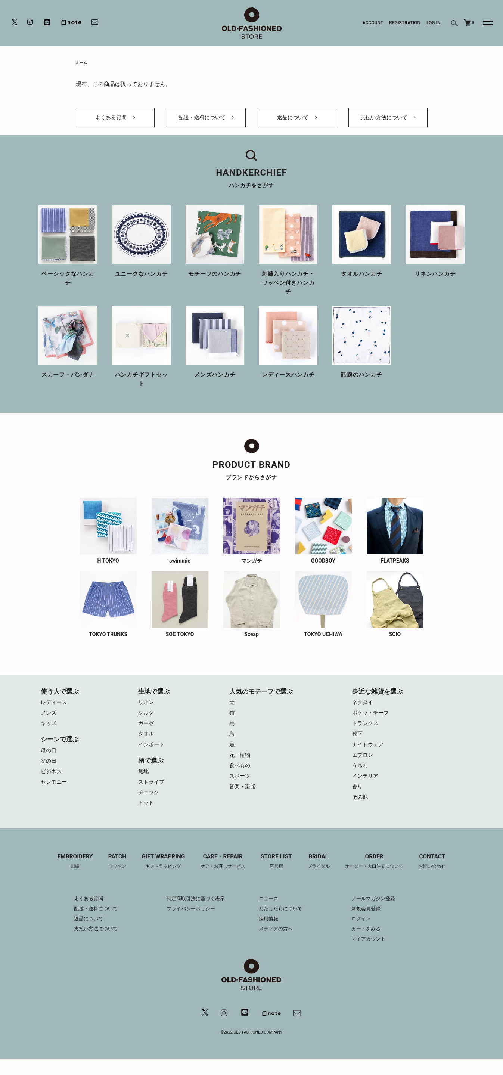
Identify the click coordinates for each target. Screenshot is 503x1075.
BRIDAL (321, 877)
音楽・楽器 (243, 800)
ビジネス (52, 784)
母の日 (49, 761)
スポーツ (240, 789)
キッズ (49, 733)
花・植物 (240, 767)
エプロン (363, 767)
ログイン (366, 934)
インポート (152, 756)
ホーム (82, 63)
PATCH (109, 877)
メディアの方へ (277, 944)
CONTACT (442, 877)
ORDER (380, 877)
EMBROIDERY (65, 877)
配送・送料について (206, 123)
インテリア (366, 789)
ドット (146, 817)
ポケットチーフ (371, 722)
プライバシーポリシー (188, 924)
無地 (143, 784)
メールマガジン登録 (379, 914)
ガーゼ (146, 733)
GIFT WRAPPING (157, 877)
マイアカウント (374, 954)
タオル (146, 744)
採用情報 (269, 934)
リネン (146, 711)
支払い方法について (387, 123)
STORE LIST (277, 877)
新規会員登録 (372, 924)
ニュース (269, 914)
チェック (149, 806)
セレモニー (55, 795)
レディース (55, 711)
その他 (360, 812)
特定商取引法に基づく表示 (193, 914)
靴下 (357, 744)
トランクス (366, 733)
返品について (297, 123)
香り (357, 800)
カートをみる (372, 944)
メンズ (49, 722)
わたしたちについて (282, 924)
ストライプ (152, 795)
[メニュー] (483, 23)
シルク (146, 722)
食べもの (240, 778)
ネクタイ (363, 711)
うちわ (360, 778)
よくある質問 (115, 123)
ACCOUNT (373, 22)
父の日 (49, 772)
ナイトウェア (369, 756)
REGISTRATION (404, 22)
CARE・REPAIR (220, 877)
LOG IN (433, 22)
